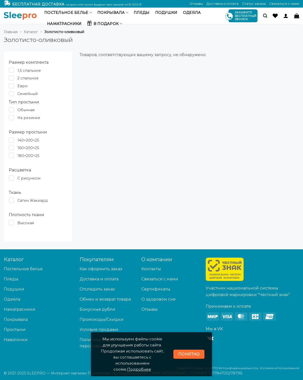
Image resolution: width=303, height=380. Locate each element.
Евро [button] (22, 86)
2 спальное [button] (28, 78)
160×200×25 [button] (28, 148)
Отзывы (196, 4)
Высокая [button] (25, 223)
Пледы (141, 12)
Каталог (31, 32)
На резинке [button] (28, 118)
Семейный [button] (27, 94)
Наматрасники (64, 23)
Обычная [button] (26, 110)
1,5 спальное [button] (29, 70)
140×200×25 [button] (28, 140)
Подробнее (139, 369)
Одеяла (192, 12)
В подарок (104, 23)
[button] (265, 16)
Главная (11, 32)
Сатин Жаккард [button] (32, 200)
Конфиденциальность (240, 368)
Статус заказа (254, 4)
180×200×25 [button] (28, 155)
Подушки (166, 12)
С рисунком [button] (28, 178)
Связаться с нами (284, 4)
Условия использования (279, 368)
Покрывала (112, 12)
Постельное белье (68, 12)
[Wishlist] (275, 15)
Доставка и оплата (222, 4)
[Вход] (285, 15)
